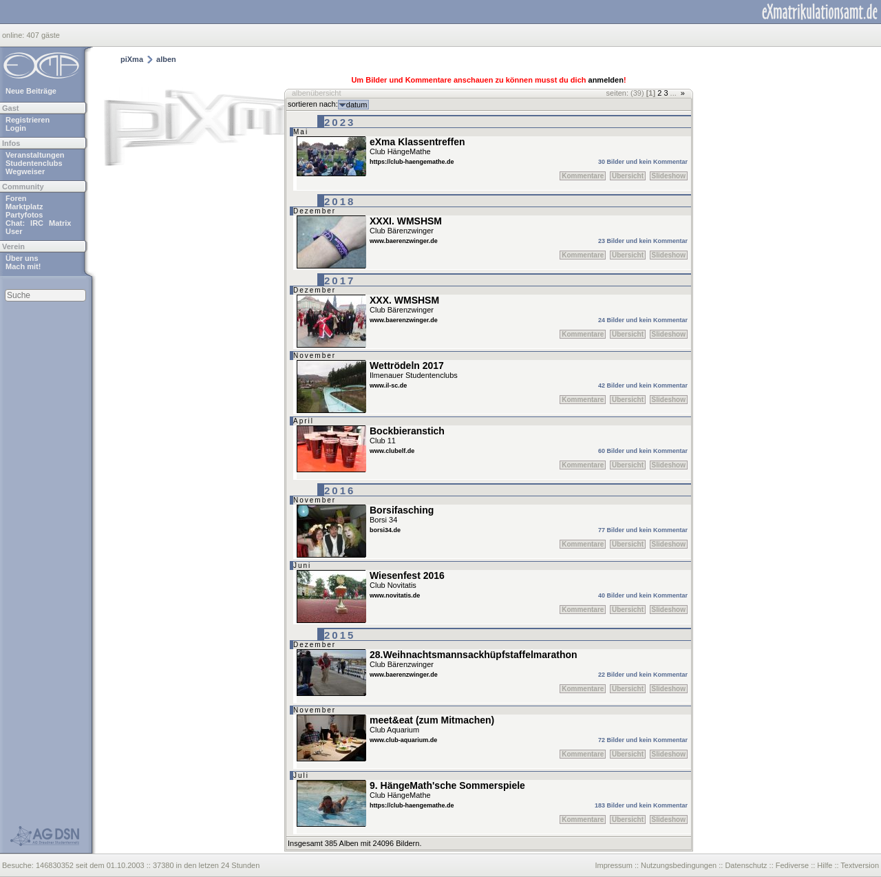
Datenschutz (746, 865)
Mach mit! (23, 266)
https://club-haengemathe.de (412, 161)
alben (166, 59)
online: (14, 35)
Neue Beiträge (31, 91)
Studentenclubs (34, 163)
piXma (131, 59)
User (14, 231)
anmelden (606, 80)
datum (357, 105)
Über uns (22, 258)
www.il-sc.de (388, 385)
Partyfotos (24, 215)
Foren (16, 198)
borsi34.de (385, 530)
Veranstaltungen (35, 155)
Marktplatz (24, 206)
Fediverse (792, 865)
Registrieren (28, 120)
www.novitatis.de (395, 595)
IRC (36, 223)
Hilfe (824, 865)
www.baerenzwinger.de (404, 240)
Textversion (859, 865)
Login (16, 128)
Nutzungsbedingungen (679, 865)
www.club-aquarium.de (403, 740)
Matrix (60, 223)
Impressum (613, 865)
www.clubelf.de (392, 450)
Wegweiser (25, 171)
